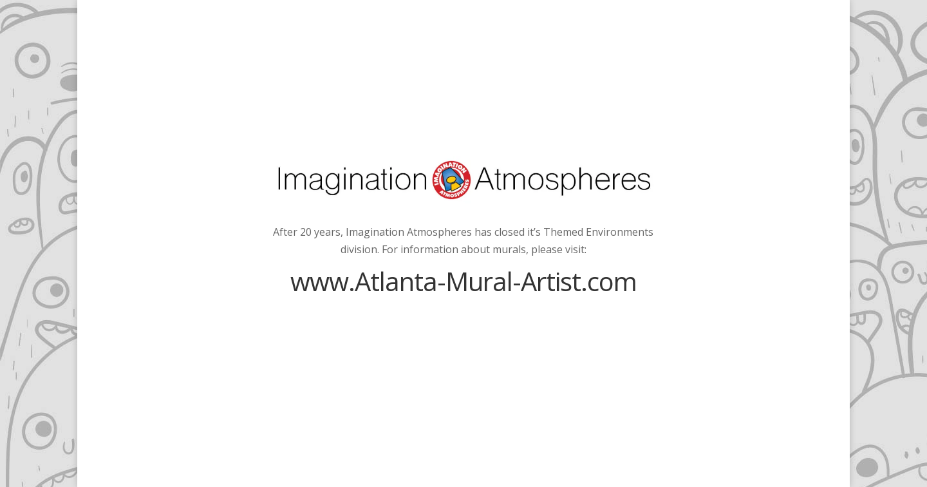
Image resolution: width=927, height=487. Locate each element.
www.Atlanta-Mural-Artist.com (463, 281)
